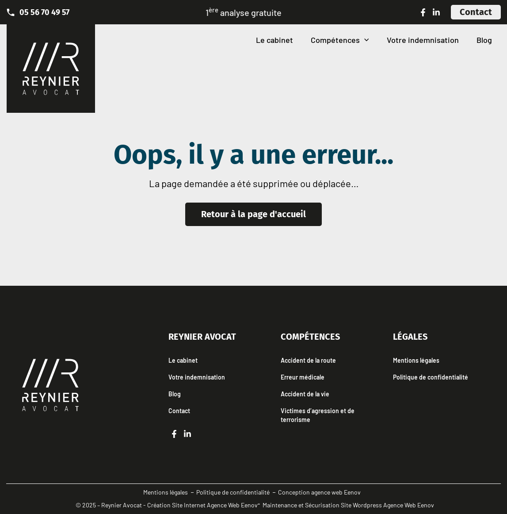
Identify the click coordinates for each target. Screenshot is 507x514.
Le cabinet (274, 40)
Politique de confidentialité (430, 377)
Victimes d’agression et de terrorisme (318, 415)
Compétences (340, 40)
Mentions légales (416, 360)
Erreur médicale (302, 377)
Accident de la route (308, 360)
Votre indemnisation (423, 40)
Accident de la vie (305, 394)
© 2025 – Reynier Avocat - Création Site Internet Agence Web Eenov (167, 505)
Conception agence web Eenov (319, 492)
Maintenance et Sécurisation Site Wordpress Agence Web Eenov (348, 505)
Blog (484, 40)
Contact (179, 410)
